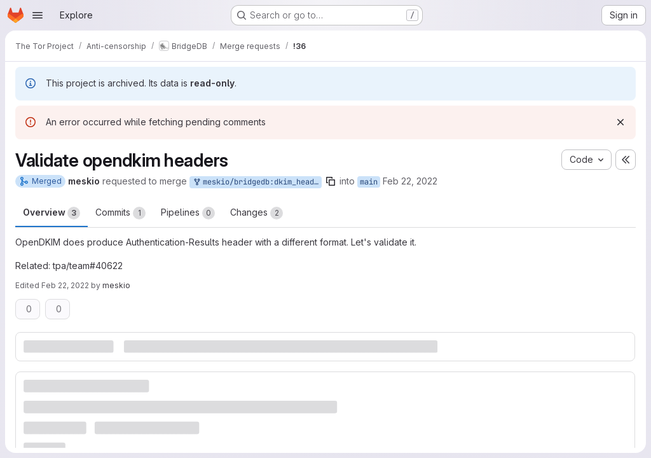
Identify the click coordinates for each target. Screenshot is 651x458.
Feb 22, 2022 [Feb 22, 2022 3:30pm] (410, 181)
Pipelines (188, 213)
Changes (256, 213)
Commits (120, 213)
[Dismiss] (620, 122)
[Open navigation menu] (37, 15)
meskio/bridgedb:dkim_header (257, 182)
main (369, 182)
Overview (51, 213)
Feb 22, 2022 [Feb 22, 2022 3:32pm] (65, 285)
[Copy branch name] (330, 181)
